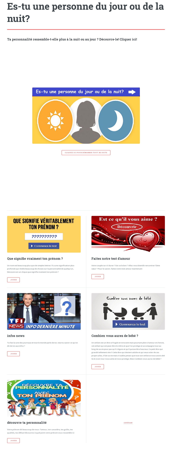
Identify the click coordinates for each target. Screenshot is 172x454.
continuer (128, 422)
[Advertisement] (86, 64)
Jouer (13, 280)
